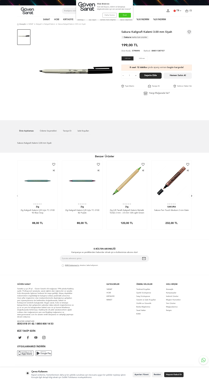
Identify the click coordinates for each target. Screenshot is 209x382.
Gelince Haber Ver (183, 86)
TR (177, 11)
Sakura (135, 37)
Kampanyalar (171, 293)
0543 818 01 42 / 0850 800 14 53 (35, 324)
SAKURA (171, 207)
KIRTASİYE (68, 20)
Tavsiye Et (154, 86)
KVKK (138, 314)
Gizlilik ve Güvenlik (143, 303)
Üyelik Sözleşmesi (143, 293)
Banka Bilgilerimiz (143, 307)
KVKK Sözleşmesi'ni (72, 265)
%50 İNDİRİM (126, 20)
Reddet (157, 375)
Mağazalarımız (172, 307)
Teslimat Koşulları (143, 289)
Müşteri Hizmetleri (173, 300)
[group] (76, 70)
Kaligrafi (39, 24)
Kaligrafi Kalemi (49, 24)
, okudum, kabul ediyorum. (80, 266)
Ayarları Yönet (142, 375)
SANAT (46, 20)
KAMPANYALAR (108, 20)
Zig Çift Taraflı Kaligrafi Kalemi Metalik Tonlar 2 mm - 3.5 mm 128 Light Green (127, 211)
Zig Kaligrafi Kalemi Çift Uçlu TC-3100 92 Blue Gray (38, 211)
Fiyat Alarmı (127, 86)
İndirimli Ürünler (172, 296)
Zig (37, 207)
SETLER (92, 20)
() (188, 10)
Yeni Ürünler (171, 303)
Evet (125, 15)
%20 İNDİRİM (159, 20)
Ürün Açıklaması (26, 131)
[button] (17, 196)
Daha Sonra (110, 15)
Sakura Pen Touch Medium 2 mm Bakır (171, 210)
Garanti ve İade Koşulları (146, 300)
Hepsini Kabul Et (174, 375)
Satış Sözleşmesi (143, 296)
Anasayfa (21, 24)
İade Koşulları (83, 131)
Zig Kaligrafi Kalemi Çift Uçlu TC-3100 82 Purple (82, 211)
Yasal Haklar (141, 310)
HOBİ (56, 20)
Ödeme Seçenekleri (48, 131)
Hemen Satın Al (178, 75)
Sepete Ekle (150, 75)
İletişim (169, 310)
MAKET (81, 20)
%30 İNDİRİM (142, 20)
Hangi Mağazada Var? (157, 93)
